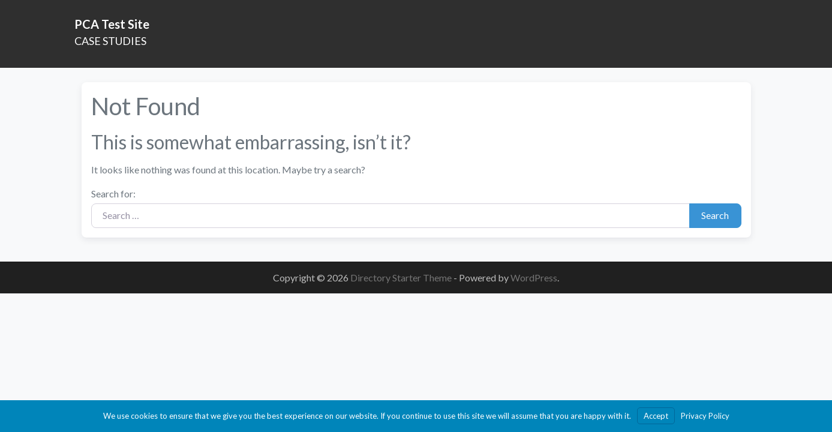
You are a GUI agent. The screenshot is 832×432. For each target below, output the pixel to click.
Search (715, 215)
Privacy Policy (705, 416)
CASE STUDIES (110, 40)
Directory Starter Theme (401, 277)
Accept (656, 416)
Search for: (113, 193)
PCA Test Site (111, 24)
